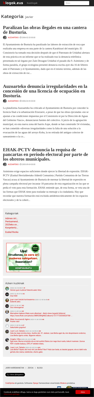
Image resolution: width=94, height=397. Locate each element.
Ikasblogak (32, 3)
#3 (48, 300)
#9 (34, 339)
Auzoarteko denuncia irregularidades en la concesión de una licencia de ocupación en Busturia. (45, 91)
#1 (24, 288)
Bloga (40, 368)
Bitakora (63, 383)
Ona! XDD (13, 296)
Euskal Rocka (11, 232)
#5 (23, 311)
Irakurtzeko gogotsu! (18, 327)
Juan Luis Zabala (17, 330)
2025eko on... (11, 224)
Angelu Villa (15, 339)
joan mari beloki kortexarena (22, 299)
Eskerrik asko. (15, 302)
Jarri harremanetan (14, 368)
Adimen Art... (11, 218)
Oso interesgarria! (17, 307)
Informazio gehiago (12, 394)
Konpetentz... (11, 227)
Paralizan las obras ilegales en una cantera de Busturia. (45, 30)
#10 (39, 347)
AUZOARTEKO (13, 38)
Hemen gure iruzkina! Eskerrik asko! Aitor (25, 290)
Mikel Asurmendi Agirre (20, 319)
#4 (23, 305)
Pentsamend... (12, 221)
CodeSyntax (9, 383)
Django (35, 383)
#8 (40, 331)
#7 (23, 325)
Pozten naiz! (14, 321)
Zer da (31, 368)
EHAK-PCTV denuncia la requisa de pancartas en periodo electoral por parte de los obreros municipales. (45, 154)
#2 (24, 294)
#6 (43, 319)
